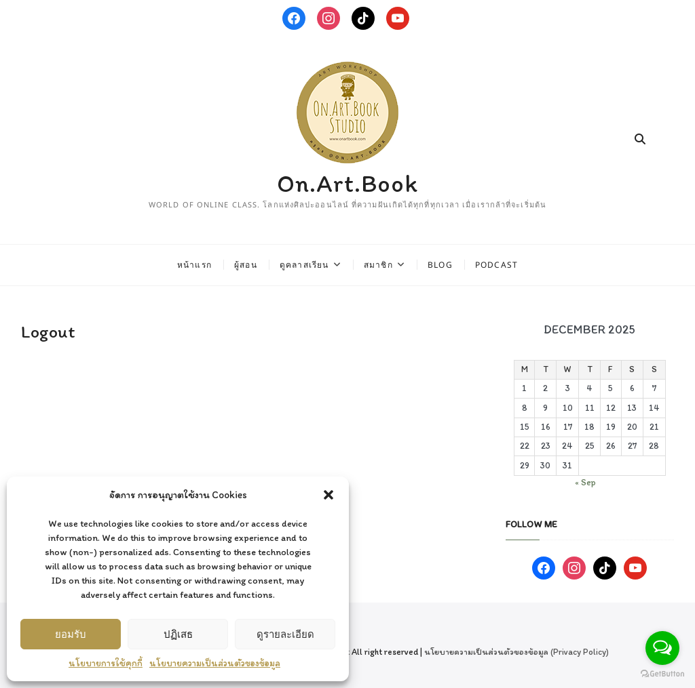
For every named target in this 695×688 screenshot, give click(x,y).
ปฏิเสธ (178, 634)
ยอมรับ (70, 634)
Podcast (496, 264)
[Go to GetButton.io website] (662, 674)
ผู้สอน (245, 264)
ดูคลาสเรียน (304, 264)
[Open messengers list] (662, 648)
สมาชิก (378, 264)
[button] (328, 495)
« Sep (585, 482)
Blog (440, 264)
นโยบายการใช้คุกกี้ (106, 663)
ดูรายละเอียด (285, 634)
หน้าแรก (194, 264)
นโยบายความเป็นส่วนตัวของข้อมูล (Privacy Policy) (516, 652)
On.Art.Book (347, 183)
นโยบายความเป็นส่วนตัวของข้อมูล (214, 663)
